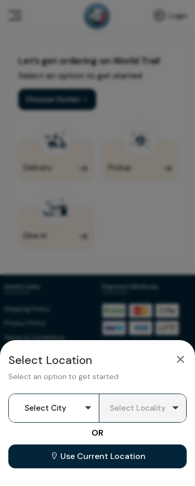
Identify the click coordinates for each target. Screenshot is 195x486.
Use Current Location (98, 456)
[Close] (180, 359)
